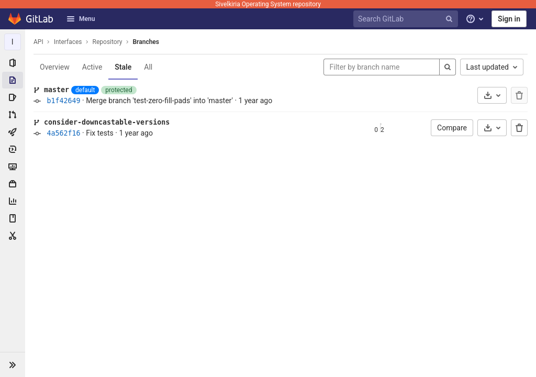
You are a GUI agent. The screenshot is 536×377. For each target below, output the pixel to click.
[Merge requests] (12, 114)
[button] (12, 364)
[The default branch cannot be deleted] (519, 95)
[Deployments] (12, 149)
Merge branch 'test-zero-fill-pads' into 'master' (159, 100)
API (38, 42)
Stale (123, 67)
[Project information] (12, 62)
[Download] (492, 95)
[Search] (447, 67)
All (148, 67)
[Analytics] (12, 201)
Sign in (509, 19)
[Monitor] (12, 166)
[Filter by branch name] (381, 67)
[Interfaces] (12, 41)
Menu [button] (80, 19)
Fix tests (100, 133)
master (56, 90)
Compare (452, 128)
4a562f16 (63, 133)
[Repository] (12, 80)
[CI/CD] (12, 132)
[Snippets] (12, 235)
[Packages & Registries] (12, 183)
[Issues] (12, 97)
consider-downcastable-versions (107, 122)
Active (92, 67)
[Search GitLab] (407, 19)
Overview (55, 67)
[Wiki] (12, 218)
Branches (146, 42)
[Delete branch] (519, 127)
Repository (107, 42)
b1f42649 (63, 101)
